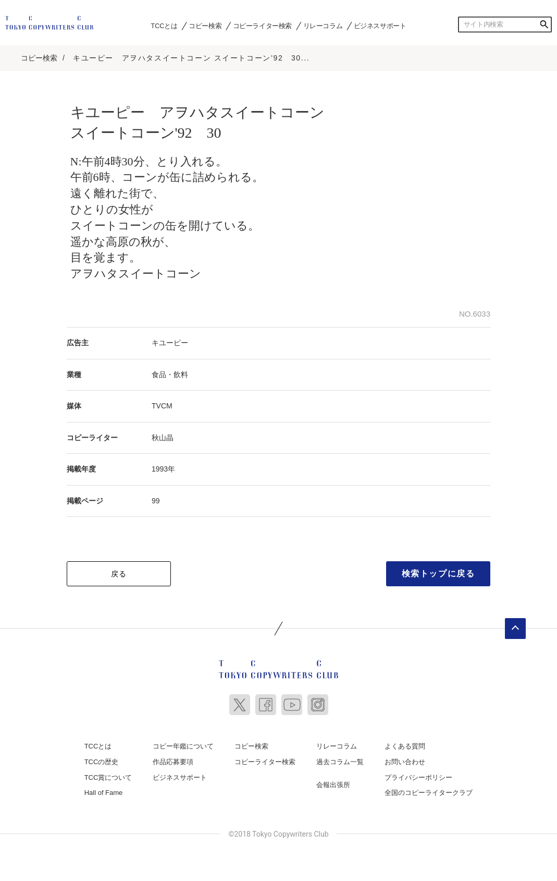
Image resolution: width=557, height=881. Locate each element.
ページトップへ (515, 628)
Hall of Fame (103, 792)
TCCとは (164, 25)
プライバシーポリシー (418, 777)
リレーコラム (323, 25)
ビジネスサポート (380, 25)
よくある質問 (405, 746)
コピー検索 (205, 25)
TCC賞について (108, 777)
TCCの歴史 (101, 762)
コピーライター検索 (262, 25)
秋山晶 (163, 437)
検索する (544, 24)
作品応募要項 (173, 762)
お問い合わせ (405, 762)
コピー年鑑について (183, 746)
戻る (119, 574)
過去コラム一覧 (340, 762)
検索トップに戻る (438, 573)
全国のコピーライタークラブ (429, 792)
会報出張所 (333, 785)
